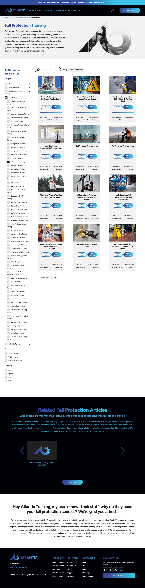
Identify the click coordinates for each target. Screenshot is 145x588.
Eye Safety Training (15, 158)
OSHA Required (58, 573)
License (46, 10)
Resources (60, 10)
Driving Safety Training (16, 144)
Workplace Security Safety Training (17, 338)
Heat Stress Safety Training (17, 217)
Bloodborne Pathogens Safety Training (18, 126)
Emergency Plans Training (17, 151)
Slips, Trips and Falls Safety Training (17, 311)
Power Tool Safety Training (17, 278)
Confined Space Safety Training (16, 138)
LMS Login (86, 573)
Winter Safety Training (15, 333)
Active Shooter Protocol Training (16, 109)
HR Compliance (11, 84)
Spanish (10, 374)
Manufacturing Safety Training (18, 252)
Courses (31, 10)
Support (70, 573)
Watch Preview (56, 107)
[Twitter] (115, 569)
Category (8, 79)
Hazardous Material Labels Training (17, 191)
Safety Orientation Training (17, 299)
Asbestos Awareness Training (18, 114)
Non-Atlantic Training (15, 361)
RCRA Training (13, 281)
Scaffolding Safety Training (17, 302)
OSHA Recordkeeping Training (16, 266)
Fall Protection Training (34, 17)
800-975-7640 (18, 567)
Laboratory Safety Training (17, 234)
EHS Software (57, 576)
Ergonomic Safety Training (17, 154)
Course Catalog (14, 17)
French (10, 377)
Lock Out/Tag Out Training (17, 245)
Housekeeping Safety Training (18, 220)
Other (10, 381)
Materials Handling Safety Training (17, 257)
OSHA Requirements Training (13, 92)
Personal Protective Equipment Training (15, 273)
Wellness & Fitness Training (17, 329)
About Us (70, 562)
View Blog (72, 482)
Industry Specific (12, 87)
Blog (84, 562)
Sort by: (65, 70)
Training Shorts (13, 357)
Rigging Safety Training (16, 291)
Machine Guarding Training (17, 248)
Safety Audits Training (15, 295)
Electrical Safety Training (16, 147)
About (52, 10)
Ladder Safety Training (16, 237)
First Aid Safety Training (16, 169)
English (10, 370)
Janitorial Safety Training (16, 230)
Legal (69, 569)
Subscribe (119, 575)
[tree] (18, 214)
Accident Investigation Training (16, 102)
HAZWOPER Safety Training (17, 209)
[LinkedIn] (105, 569)
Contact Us (71, 566)
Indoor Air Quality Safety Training (16, 225)
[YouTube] (121, 569)
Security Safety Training (16, 306)
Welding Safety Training (16, 326)
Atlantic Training (13, 353)
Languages (8, 365)
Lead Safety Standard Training (18, 241)
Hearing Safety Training (16, 213)
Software (38, 10)
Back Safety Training (15, 121)
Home (6, 17)
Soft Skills (56, 569)
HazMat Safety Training (16, 206)
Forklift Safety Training (16, 172)
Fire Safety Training (14, 165)
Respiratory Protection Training (16, 286)
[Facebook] (110, 569)
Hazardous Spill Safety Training (16, 197)
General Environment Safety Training (17, 177)
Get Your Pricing (129, 10)
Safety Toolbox (87, 576)
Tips (83, 566)
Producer (8, 349)
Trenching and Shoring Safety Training (18, 317)
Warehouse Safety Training (17, 322)
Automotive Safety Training (17, 118)
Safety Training (23, 17)
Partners (70, 576)
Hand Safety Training (15, 186)
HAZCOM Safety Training (17, 202)
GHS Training (13, 182)
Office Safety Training (15, 262)
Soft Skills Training (12, 344)
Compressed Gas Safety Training (16, 132)
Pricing (85, 569)
